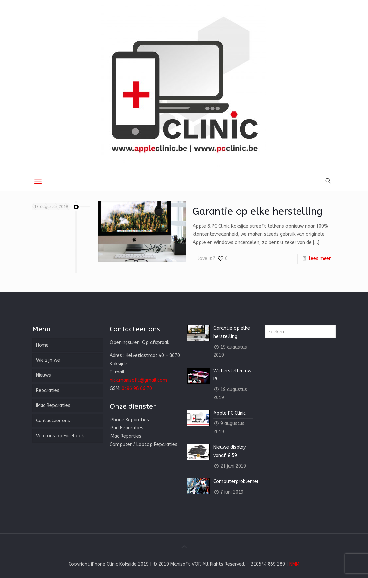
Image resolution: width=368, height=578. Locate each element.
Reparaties (47, 390)
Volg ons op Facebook (60, 436)
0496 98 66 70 (137, 388)
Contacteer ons (53, 420)
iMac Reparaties (53, 405)
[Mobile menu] (37, 181)
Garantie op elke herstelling (257, 211)
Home (42, 345)
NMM (294, 564)
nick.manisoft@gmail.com (138, 380)
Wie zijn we (48, 360)
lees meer (320, 258)
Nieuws (43, 375)
